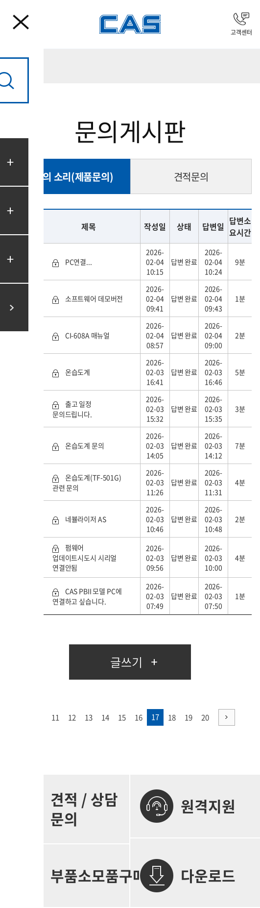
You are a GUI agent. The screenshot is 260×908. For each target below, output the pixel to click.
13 (89, 717)
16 (138, 717)
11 (55, 717)
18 (172, 717)
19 (188, 717)
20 (205, 717)
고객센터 (241, 24)
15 (122, 717)
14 (105, 717)
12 (72, 717)
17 (155, 717)
